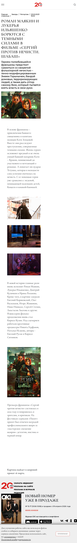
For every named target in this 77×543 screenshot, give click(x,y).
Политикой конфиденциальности (16, 539)
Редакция (19, 493)
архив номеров (31, 510)
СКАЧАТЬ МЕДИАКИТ (23, 483)
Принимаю (63, 534)
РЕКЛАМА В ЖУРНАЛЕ (24, 490)
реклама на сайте (23, 486)
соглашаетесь (10, 536)
